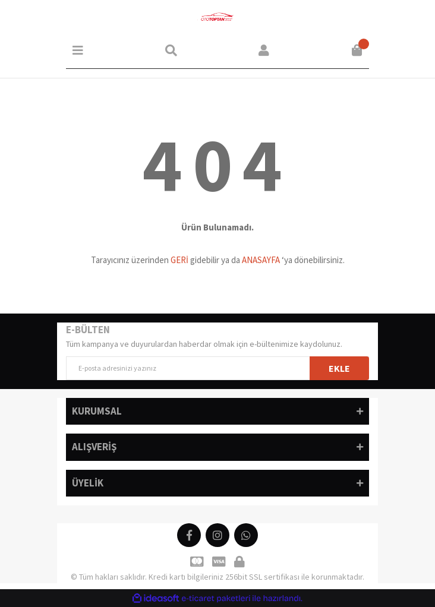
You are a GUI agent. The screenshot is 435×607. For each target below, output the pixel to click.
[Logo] (217, 18)
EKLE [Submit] (339, 368)
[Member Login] (264, 50)
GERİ (179, 259)
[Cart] (357, 50)
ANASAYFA (261, 259)
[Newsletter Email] (217, 368)
